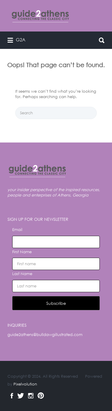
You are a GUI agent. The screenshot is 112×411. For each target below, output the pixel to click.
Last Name (22, 273)
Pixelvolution (25, 384)
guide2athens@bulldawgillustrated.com (44, 334)
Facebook (11, 395)
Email (17, 229)
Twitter (20, 395)
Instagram (30, 395)
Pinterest (41, 395)
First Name (22, 251)
